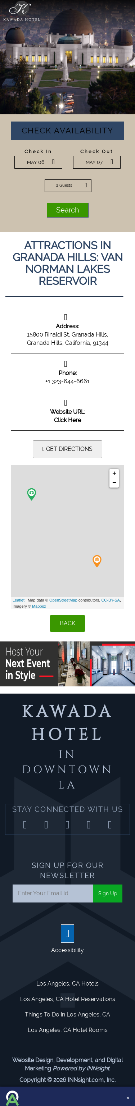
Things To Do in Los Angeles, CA (67, 1014)
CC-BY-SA (110, 600)
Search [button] (67, 210)
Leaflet (18, 600)
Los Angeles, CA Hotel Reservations (67, 999)
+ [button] (114, 473)
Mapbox (39, 606)
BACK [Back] (67, 623)
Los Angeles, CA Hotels (67, 983)
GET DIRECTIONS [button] (67, 448)
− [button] (114, 483)
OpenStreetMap (63, 600)
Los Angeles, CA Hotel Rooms (68, 1030)
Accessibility (67, 950)
